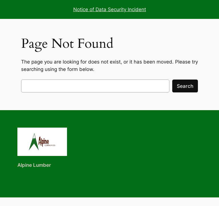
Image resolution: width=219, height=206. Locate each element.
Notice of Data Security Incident (109, 9)
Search (185, 86)
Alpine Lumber (34, 165)
